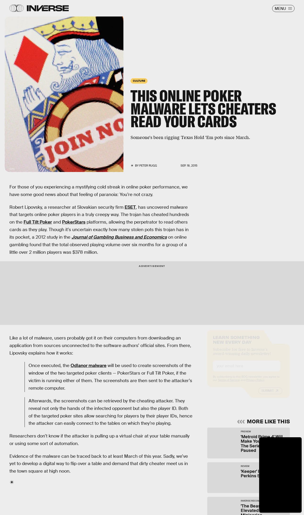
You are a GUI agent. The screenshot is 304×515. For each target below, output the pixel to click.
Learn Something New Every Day (236, 343)
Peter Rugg (148, 166)
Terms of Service (229, 384)
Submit (267, 395)
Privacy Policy (255, 384)
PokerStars (73, 222)
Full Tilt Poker (38, 222)
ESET (130, 207)
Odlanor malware (88, 365)
